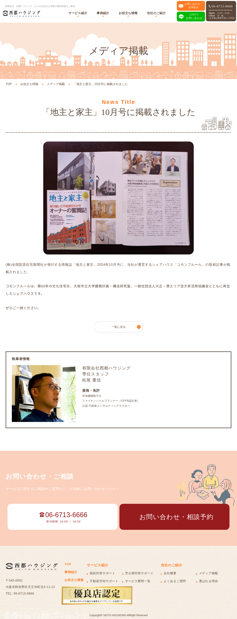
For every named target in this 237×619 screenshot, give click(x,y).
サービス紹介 (77, 13)
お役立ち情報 (128, 13)
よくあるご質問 (175, 581)
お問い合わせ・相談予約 (176, 516)
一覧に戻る (119, 326)
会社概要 (170, 573)
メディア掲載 (56, 84)
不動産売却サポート (104, 581)
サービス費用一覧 (137, 581)
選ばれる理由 (208, 581)
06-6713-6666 (221, 6)
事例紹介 (103, 13)
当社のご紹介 (156, 13)
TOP (9, 84)
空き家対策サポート (139, 573)
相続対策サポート (102, 573)
